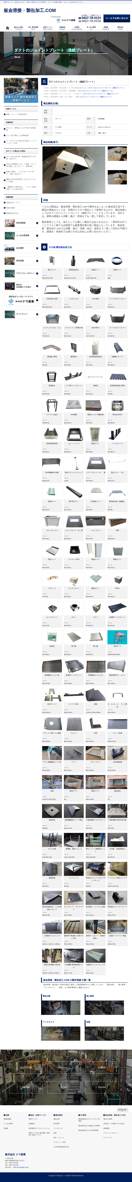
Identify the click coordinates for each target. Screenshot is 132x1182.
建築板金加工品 (12, 213)
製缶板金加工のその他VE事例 (88, 1130)
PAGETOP (122, 1109)
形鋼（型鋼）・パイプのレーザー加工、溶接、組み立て (20, 173)
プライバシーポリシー (110, 1133)
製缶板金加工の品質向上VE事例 (89, 1126)
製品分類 (57, 1119)
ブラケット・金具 (60, 1142)
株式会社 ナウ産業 (63, 1176)
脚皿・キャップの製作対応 (16, 114)
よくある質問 (8, 1123)
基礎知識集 (7, 1119)
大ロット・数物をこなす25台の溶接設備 (21, 129)
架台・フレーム (59, 1137)
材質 (55, 1133)
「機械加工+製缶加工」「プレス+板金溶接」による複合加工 (21, 188)
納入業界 (57, 1123)
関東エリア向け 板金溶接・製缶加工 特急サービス (39, 1134)
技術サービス (64, 1068)
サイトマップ (107, 1137)
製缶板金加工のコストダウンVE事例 (89, 1120)
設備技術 (102, 1068)
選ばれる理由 (26, 1068)
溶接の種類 (10, 208)
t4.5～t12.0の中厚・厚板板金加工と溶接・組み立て (21, 158)
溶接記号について (13, 203)
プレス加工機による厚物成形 (17, 135)
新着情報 (102, 1087)
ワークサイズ (58, 1128)
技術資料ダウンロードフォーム (39, 1128)
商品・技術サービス (38, 1115)
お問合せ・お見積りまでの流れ (113, 1123)
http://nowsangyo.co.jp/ (21, 1167)
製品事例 (26, 1087)
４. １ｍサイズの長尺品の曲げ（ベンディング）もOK (21, 142)
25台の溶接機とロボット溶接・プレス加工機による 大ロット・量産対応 (21, 165)
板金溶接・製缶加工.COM (30, 10)
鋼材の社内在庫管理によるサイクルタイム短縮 (21, 180)
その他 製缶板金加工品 (60, 247)
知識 (7, 1115)
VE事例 (64, 1087)
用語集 (6, 1128)
